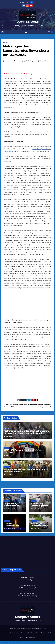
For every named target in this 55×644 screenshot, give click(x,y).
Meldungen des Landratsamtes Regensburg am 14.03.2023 (26, 50)
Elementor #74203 (46, 633)
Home (5, 633)
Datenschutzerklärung (29, 596)
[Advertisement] (27, 304)
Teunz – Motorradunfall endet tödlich (12, 525)
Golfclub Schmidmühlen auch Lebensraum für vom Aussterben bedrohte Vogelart (26, 432)
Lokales (6, 42)
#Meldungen (20, 61)
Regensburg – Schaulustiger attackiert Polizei (13, 505)
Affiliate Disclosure (14, 633)
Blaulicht (7, 501)
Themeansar (42, 628)
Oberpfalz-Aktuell (27, 21)
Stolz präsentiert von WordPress (18, 628)
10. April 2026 (10, 509)
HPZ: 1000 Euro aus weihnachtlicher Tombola (22, 451)
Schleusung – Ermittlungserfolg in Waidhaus (40, 505)
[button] (49, 32)
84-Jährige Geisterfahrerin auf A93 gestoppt (40, 525)
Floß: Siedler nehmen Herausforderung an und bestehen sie (26, 470)
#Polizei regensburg (32, 61)
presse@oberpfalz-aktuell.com (10, 642)
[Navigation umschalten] (26, 32)
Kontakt (22, 637)
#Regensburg (43, 61)
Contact (23, 633)
